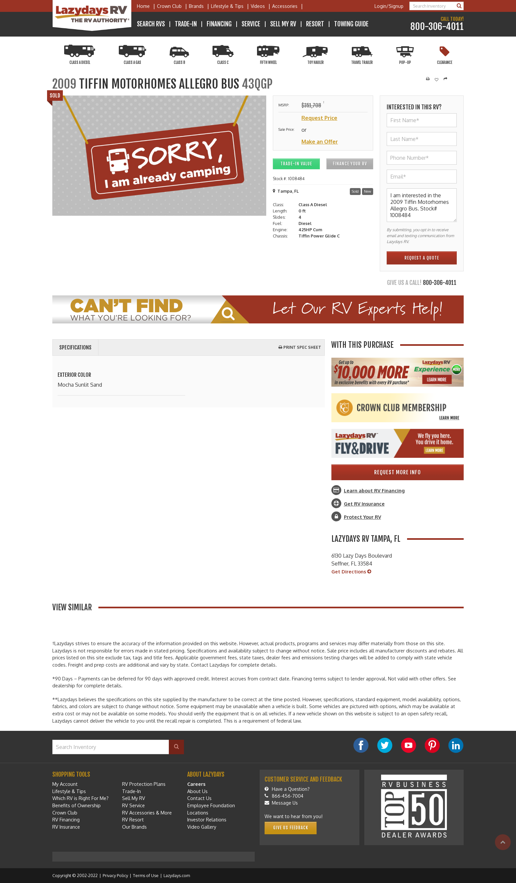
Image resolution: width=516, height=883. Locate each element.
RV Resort (133, 819)
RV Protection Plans (144, 784)
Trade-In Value (296, 163)
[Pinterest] (432, 745)
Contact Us (199, 798)
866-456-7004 (284, 796)
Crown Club (169, 6)
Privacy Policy (115, 875)
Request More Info (397, 472)
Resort (315, 24)
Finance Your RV (350, 163)
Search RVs (151, 24)
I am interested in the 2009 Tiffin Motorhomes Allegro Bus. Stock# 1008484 (422, 205)
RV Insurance (66, 827)
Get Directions (351, 571)
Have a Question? (287, 789)
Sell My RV (283, 24)
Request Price (319, 118)
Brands (196, 6)
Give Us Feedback (290, 827)
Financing (219, 24)
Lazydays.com (177, 875)
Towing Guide (351, 24)
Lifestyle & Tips (227, 6)
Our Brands (134, 827)
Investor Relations (206, 819)
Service (251, 24)
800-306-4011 (437, 27)
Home (143, 6)
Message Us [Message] (281, 803)
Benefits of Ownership (76, 805)
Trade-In (186, 24)
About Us (197, 791)
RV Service (133, 805)
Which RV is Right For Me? (80, 798)
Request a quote (421, 258)
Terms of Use (146, 875)
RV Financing (66, 819)
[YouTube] (408, 745)
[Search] (459, 6)
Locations (197, 812)
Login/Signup (388, 6)
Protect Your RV (362, 517)
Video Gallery (201, 827)
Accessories (284, 6)
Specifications (75, 347)
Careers (196, 784)
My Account (65, 784)
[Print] (427, 79)
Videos (258, 6)
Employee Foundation (211, 805)
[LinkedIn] (456, 745)
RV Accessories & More (147, 812)
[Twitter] (385, 745)
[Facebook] (361, 745)
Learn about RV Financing (374, 490)
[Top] (503, 842)
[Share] (445, 79)
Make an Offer (319, 141)
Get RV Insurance (364, 504)
